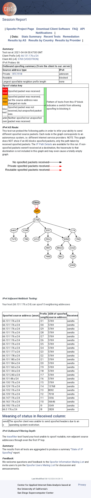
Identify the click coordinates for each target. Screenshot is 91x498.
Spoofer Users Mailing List (40, 465)
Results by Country (41, 40)
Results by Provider (68, 40)
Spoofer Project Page (20, 28)
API (82, 28)
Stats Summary (31, 36)
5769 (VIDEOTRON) (28, 59)
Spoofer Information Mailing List (67, 461)
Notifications (44, 32)
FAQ (75, 28)
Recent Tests (52, 36)
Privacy (82, 484)
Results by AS (17, 40)
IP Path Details (44, 144)
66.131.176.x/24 (29, 55)
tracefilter (12, 436)
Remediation (71, 36)
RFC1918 (17, 73)
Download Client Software (53, 28)
